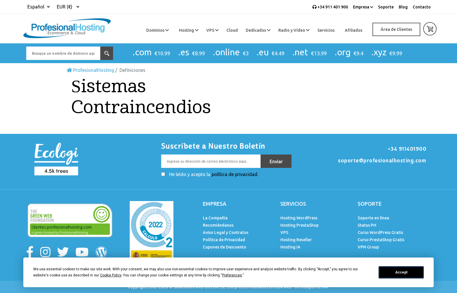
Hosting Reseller (296, 239)
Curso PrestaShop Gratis (381, 239)
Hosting (188, 30)
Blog (403, 7)
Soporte (386, 7)
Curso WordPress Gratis (380, 232)
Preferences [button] (232, 275)
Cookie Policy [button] (110, 275)
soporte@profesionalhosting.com (382, 160)
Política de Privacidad (224, 239)
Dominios (157, 30)
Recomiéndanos (218, 225)
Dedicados (258, 30)
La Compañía (215, 218)
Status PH (367, 225)
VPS (212, 30)
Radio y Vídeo (294, 30)
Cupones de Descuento (224, 247)
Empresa (363, 7)
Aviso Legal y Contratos (225, 232)
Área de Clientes (396, 29)
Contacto (422, 7)
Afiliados (353, 30)
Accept (401, 272)
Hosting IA (290, 247)
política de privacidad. (235, 174)
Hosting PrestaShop (299, 225)
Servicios (326, 30)
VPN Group (368, 247)
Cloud (232, 30)
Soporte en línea (373, 218)
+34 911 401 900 (330, 7)
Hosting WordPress (298, 218)
